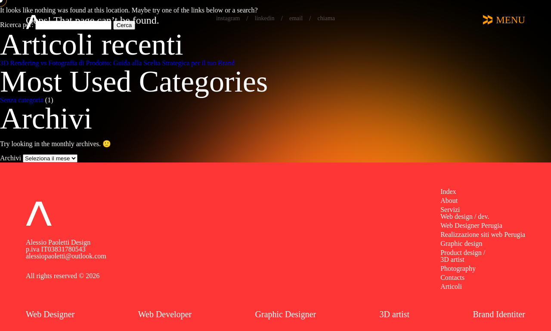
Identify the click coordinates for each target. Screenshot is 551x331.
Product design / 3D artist (462, 256)
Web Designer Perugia (471, 225)
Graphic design (461, 243)
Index (448, 191)
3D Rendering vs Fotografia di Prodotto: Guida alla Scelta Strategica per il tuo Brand (117, 63)
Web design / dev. (464, 216)
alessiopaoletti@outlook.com (66, 256)
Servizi (450, 209)
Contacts (452, 277)
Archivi (10, 158)
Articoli (451, 286)
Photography (458, 268)
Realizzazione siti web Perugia (482, 234)
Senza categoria (21, 100)
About (449, 200)
